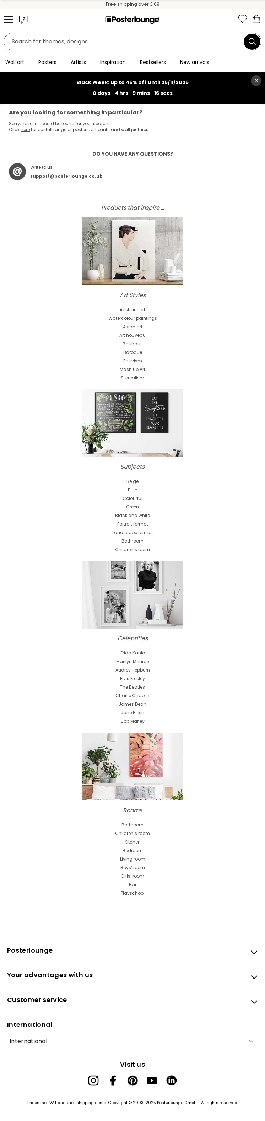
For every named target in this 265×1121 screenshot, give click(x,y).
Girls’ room (132, 876)
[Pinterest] (132, 1080)
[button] (23, 19)
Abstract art (132, 310)
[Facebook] (113, 1080)
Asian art (132, 327)
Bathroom (132, 541)
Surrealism (132, 378)
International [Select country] (28, 1041)
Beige (132, 481)
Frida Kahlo (132, 653)
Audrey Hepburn (132, 670)
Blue (132, 490)
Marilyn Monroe (132, 661)
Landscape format (132, 532)
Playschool (133, 893)
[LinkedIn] (171, 1080)
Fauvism (132, 361)
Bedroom (133, 850)
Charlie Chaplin (132, 695)
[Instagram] (93, 1080)
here (25, 129)
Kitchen (133, 842)
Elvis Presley (132, 678)
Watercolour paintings (132, 318)
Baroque (132, 352)
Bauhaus (133, 344)
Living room (132, 859)
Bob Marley (133, 721)
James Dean (132, 704)
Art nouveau (132, 335)
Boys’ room (132, 867)
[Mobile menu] (8, 19)
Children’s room (132, 549)
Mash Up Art (132, 369)
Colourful (132, 498)
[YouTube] (152, 1080)
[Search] (252, 41)
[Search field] (125, 42)
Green (132, 507)
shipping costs (91, 1102)
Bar (132, 885)
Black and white (132, 515)
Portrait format (132, 524)
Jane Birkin (132, 713)
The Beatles (132, 687)
